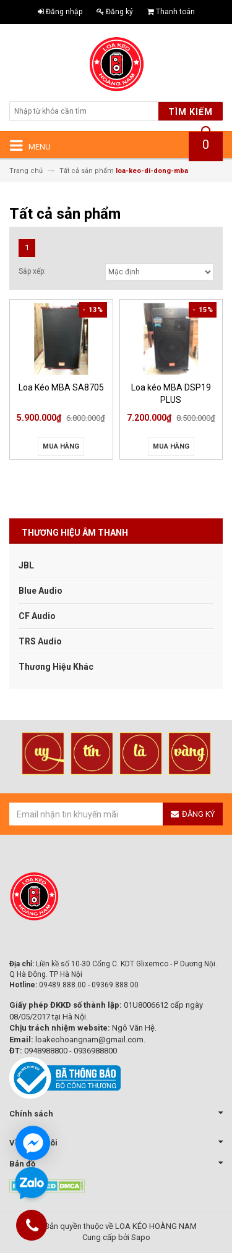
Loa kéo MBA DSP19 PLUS (171, 392)
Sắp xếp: (32, 271)
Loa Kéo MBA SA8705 (61, 387)
